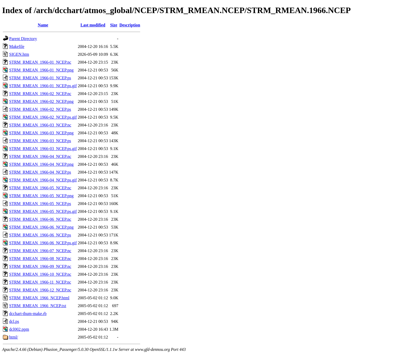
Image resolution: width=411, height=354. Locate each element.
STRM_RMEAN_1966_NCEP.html (39, 298)
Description (129, 25)
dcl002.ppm (19, 329)
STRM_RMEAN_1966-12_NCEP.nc (40, 290)
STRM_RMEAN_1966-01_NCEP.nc (40, 62)
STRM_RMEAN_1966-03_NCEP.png (41, 133)
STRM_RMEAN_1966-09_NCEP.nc (40, 266)
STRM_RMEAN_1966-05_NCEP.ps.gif (43, 211)
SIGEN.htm (19, 54)
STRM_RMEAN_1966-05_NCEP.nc (40, 188)
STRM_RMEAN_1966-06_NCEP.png (41, 227)
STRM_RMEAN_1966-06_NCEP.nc (40, 219)
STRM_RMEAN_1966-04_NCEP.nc (40, 156)
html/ (13, 337)
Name (43, 25)
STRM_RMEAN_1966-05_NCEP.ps (40, 203)
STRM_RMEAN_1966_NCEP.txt (37, 305)
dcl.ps (14, 321)
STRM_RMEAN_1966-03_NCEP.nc (40, 125)
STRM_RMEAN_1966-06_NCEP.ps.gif (43, 243)
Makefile (16, 46)
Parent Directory (23, 38)
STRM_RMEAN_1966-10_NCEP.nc (40, 274)
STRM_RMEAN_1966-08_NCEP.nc (40, 258)
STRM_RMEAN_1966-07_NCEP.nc (40, 250)
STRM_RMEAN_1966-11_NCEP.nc (40, 282)
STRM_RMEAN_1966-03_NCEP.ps (40, 141)
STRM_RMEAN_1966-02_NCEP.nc (40, 93)
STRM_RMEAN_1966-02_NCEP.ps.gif (43, 117)
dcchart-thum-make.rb (28, 313)
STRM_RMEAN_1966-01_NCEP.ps (40, 78)
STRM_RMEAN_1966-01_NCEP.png (41, 70)
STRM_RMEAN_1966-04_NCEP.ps (40, 172)
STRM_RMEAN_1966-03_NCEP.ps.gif (43, 148)
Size (113, 25)
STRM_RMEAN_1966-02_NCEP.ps (40, 109)
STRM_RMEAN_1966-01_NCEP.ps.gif (43, 86)
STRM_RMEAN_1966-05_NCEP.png (41, 195)
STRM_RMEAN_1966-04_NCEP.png (41, 164)
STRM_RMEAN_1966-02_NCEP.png (41, 101)
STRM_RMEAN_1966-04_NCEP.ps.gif (43, 180)
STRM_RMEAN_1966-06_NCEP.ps (40, 235)
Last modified (92, 25)
